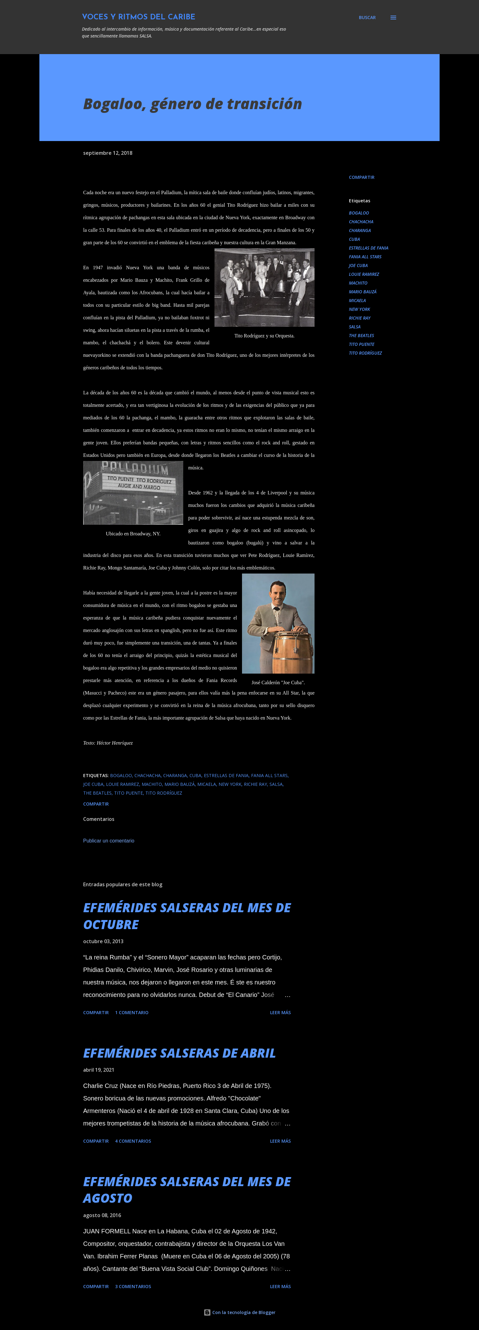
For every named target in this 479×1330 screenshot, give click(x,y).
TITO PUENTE (361, 344)
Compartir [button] (362, 177)
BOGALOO (359, 213)
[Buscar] (367, 17)
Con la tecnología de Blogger (239, 1312)
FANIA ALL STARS (365, 257)
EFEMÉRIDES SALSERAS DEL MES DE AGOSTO (187, 1189)
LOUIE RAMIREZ (364, 274)
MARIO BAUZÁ (362, 292)
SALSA (355, 327)
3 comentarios (133, 1286)
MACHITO (358, 283)
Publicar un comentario (108, 840)
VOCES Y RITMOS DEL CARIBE (138, 17)
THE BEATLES (361, 335)
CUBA (354, 239)
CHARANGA (360, 230)
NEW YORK (359, 309)
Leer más (280, 1012)
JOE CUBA (358, 265)
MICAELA (357, 300)
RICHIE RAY (360, 318)
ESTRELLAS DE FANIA (368, 248)
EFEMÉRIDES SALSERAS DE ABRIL (179, 1052)
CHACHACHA (361, 222)
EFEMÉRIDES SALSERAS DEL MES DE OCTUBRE (187, 916)
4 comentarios (133, 1141)
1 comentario (132, 1012)
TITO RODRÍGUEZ (365, 353)
